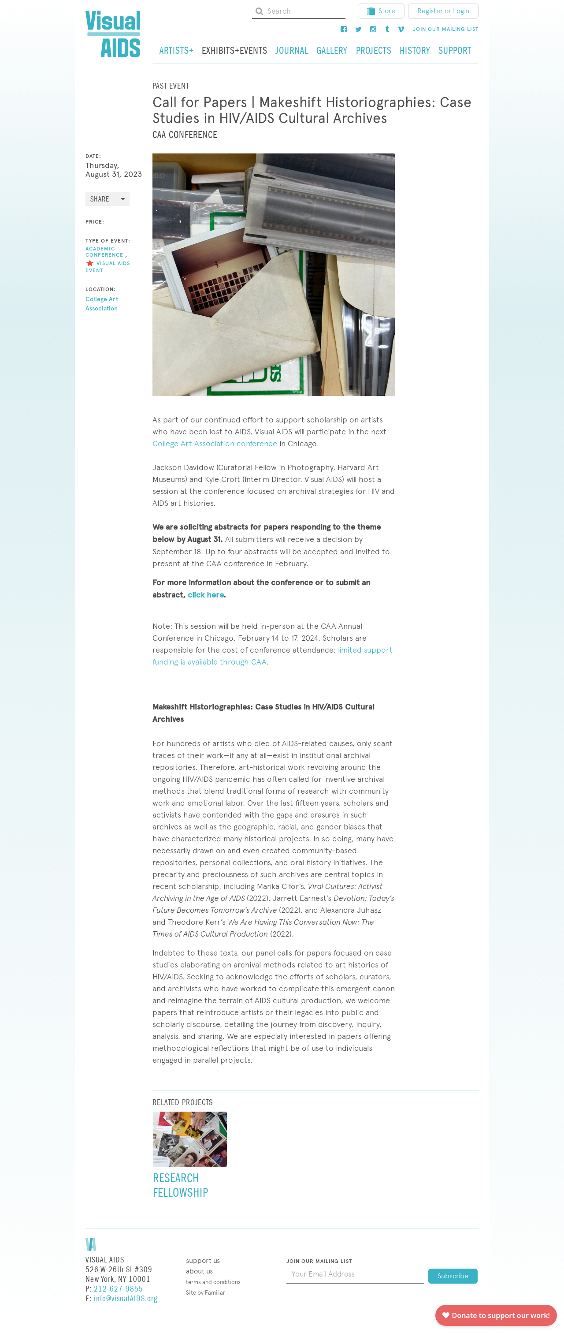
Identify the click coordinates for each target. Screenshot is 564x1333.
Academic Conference (104, 252)
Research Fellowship (180, 1185)
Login (461, 11)
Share (99, 199)
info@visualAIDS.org (125, 1298)
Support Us (203, 1260)
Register (430, 11)
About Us (199, 1271)
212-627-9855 (118, 1289)
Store (381, 11)
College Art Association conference (214, 443)
